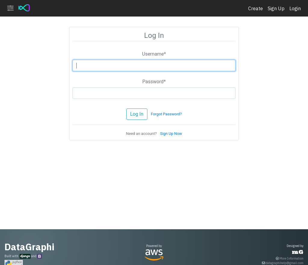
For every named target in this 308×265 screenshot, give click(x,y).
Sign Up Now (171, 133)
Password (154, 81)
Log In (136, 114)
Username (154, 54)
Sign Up (276, 8)
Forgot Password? (166, 114)
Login (295, 8)
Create (255, 8)
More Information (291, 258)
